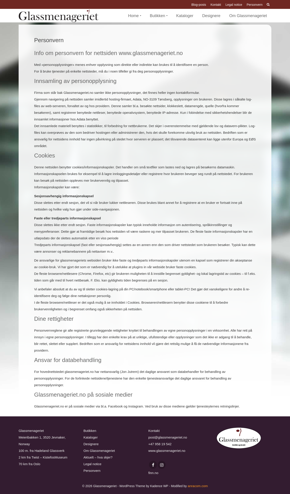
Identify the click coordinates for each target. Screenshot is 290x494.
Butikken (90, 431)
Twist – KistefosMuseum (49, 457)
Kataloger (91, 437)
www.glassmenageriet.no (166, 451)
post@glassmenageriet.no (167, 437)
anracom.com (198, 486)
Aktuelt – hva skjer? (98, 457)
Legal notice (93, 464)
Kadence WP (159, 486)
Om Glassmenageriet (99, 451)
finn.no (153, 473)
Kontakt (154, 431)
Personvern (92, 470)
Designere (91, 444)
